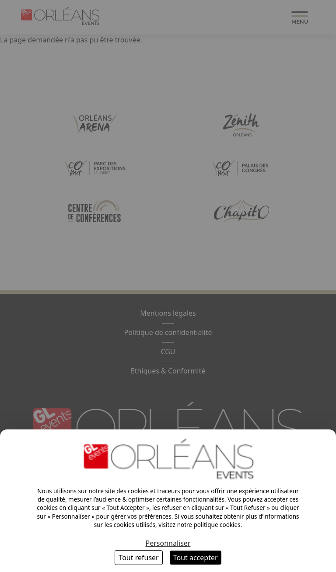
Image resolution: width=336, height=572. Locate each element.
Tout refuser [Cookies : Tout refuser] (138, 557)
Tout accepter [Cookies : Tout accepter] (195, 557)
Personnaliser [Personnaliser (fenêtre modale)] (168, 543)
